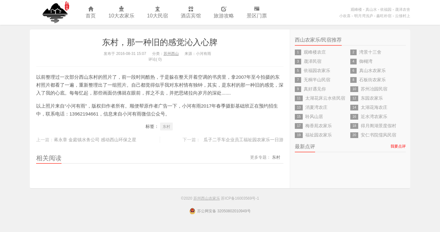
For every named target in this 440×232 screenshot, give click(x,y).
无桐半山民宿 (317, 79)
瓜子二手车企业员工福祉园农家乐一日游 (243, 139)
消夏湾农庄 (316, 107)
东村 (166, 126)
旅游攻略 (224, 12)
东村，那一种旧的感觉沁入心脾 (159, 42)
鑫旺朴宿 (383, 16)
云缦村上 (402, 16)
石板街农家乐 (372, 79)
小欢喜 (345, 16)
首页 (91, 12)
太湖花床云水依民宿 (325, 98)
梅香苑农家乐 (318, 125)
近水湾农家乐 (374, 116)
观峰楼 (356, 9)
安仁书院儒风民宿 (378, 134)
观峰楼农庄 (315, 52)
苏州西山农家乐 (54, 12)
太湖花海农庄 (374, 107)
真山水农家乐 (372, 70)
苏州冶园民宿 (374, 88)
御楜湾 (365, 61)
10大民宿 (157, 12)
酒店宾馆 (191, 12)
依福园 (385, 9)
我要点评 (398, 146)
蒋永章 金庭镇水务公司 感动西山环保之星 (95, 139)
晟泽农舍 (402, 9)
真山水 (371, 9)
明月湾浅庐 (363, 16)
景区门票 (257, 12)
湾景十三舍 (370, 52)
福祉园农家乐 (318, 134)
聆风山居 (314, 116)
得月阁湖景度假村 (378, 125)
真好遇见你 (315, 88)
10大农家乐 (121, 12)
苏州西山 (171, 53)
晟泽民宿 (312, 61)
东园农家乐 (372, 98)
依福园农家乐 (317, 70)
